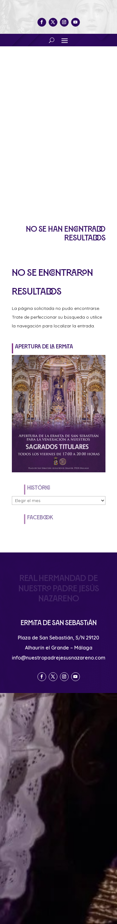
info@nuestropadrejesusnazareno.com (58, 657)
